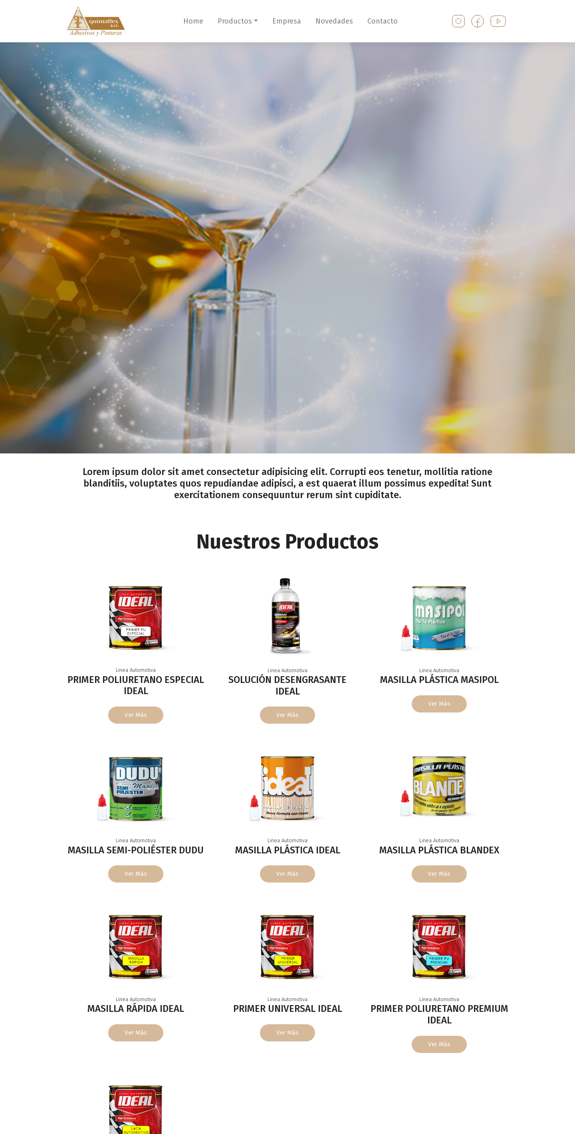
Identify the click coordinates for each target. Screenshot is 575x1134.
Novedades (334, 21)
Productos (235, 21)
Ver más (136, 715)
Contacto (382, 21)
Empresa (286, 21)
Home (193, 21)
